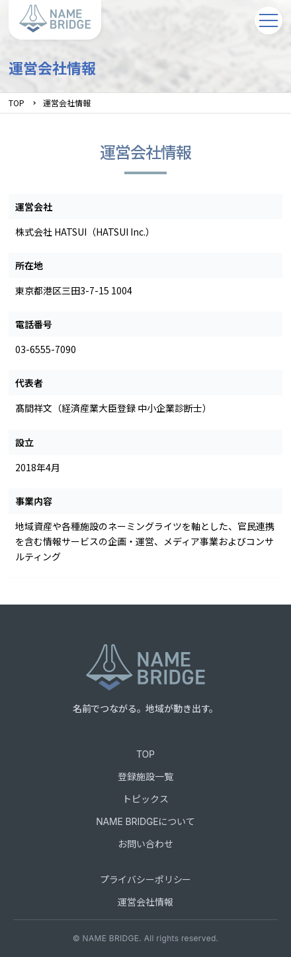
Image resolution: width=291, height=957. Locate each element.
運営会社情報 (145, 902)
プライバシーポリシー (145, 879)
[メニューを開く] (268, 20)
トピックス (145, 799)
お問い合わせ (145, 843)
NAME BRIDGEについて (145, 821)
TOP (16, 102)
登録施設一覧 (145, 776)
